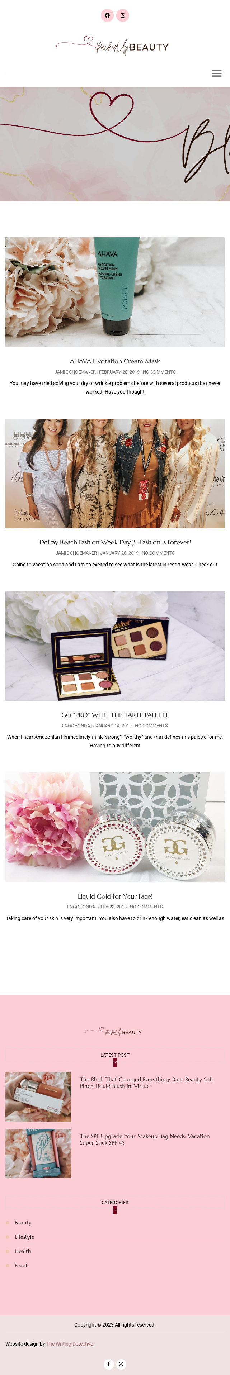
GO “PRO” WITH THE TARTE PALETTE (115, 715)
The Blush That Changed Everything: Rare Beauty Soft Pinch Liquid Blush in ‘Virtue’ (146, 1082)
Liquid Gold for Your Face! (115, 896)
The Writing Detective (69, 1344)
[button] (216, 73)
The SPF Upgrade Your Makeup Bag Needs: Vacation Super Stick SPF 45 (145, 1139)
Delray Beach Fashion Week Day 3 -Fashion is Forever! (115, 542)
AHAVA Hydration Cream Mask (115, 361)
